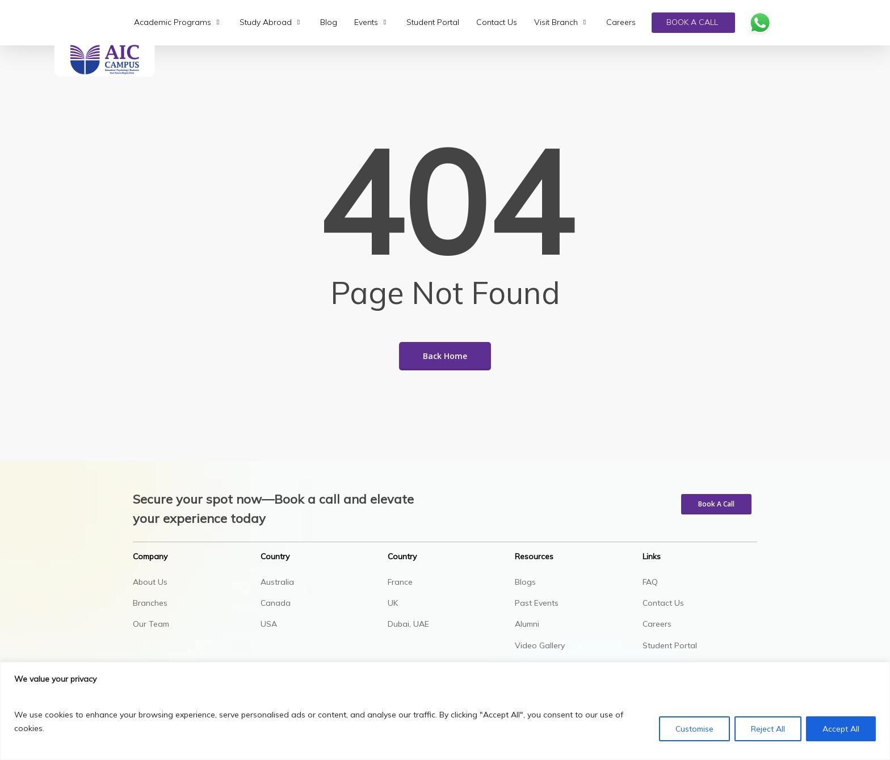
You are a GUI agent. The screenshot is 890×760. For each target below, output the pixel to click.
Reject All (768, 729)
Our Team (151, 624)
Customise (694, 729)
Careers (657, 624)
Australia (277, 582)
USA (269, 624)
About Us (150, 582)
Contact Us (663, 603)
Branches (150, 603)
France (400, 582)
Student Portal (670, 645)
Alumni (527, 624)
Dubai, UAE (408, 624)
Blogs (525, 582)
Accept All (840, 729)
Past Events (537, 603)
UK (393, 603)
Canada (276, 603)
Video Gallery (540, 645)
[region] (445, 711)
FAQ (650, 582)
